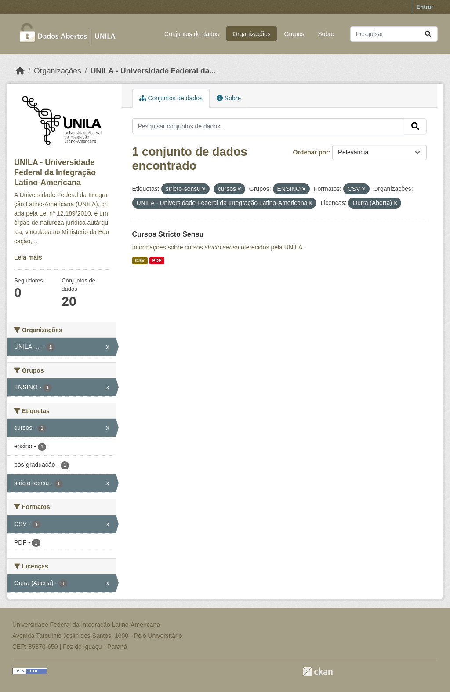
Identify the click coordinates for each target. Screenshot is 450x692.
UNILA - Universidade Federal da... (153, 70)
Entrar (425, 7)
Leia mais (28, 257)
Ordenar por (311, 152)
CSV (140, 260)
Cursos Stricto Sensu (168, 234)
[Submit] (428, 34)
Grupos (294, 33)
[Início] (20, 70)
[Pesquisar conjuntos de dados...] (394, 34)
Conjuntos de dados (191, 33)
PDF (156, 260)
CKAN (318, 671)
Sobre (326, 33)
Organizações (251, 33)
